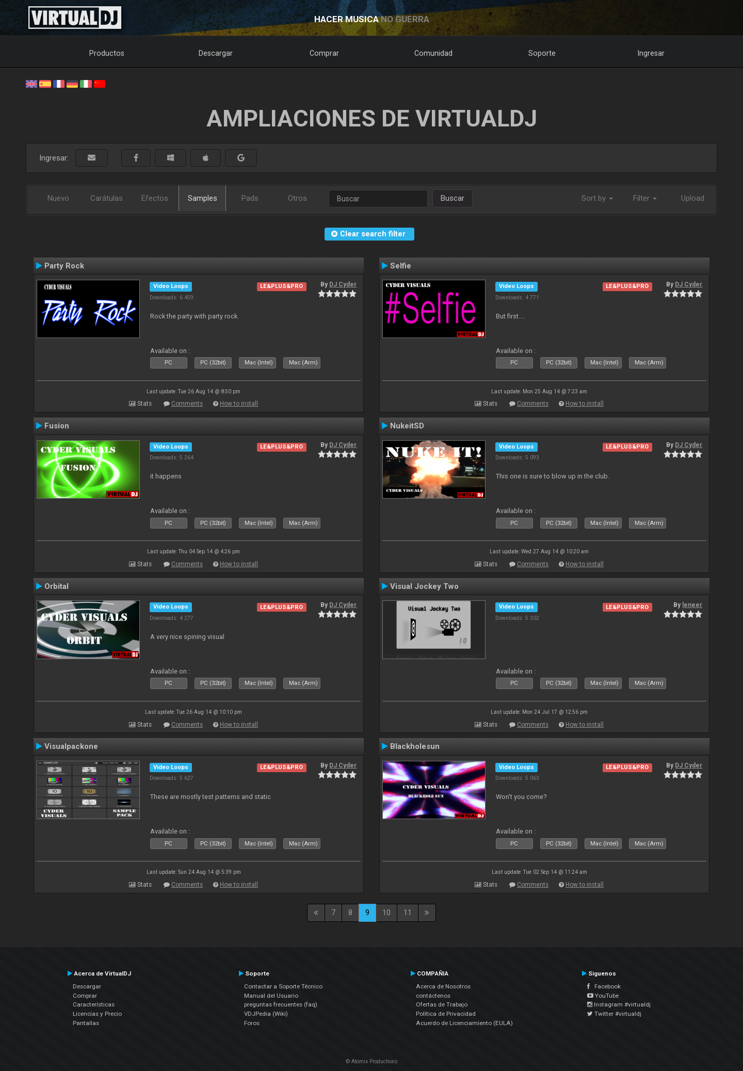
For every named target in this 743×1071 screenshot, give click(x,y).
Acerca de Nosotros (443, 986)
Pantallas (86, 1023)
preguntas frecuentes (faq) (280, 1004)
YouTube (603, 995)
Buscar (452, 198)
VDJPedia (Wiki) (266, 1013)
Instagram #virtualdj (619, 1004)
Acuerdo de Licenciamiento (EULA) (464, 1023)
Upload (692, 198)
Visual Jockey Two (424, 586)
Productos (106, 53)
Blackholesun (415, 746)
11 (407, 912)
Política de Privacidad (446, 1013)
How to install (239, 403)
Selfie (400, 265)
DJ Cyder (343, 284)
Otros (297, 198)
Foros (252, 1023)
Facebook (604, 986)
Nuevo (58, 198)
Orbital (56, 586)
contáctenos (433, 995)
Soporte (542, 53)
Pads (250, 198)
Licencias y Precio (97, 1013)
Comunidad (433, 53)
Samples (202, 198)
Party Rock (64, 265)
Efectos (154, 198)
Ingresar (651, 53)
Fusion (56, 425)
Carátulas (106, 198)
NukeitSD (407, 425)
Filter (645, 198)
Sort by (597, 198)
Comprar (324, 53)
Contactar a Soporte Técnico (283, 986)
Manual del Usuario (271, 995)
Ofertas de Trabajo (441, 1004)
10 (386, 912)
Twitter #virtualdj (614, 1013)
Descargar (216, 53)
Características (94, 1004)
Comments (187, 403)
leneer (692, 605)
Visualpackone (71, 746)
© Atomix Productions (372, 1061)
